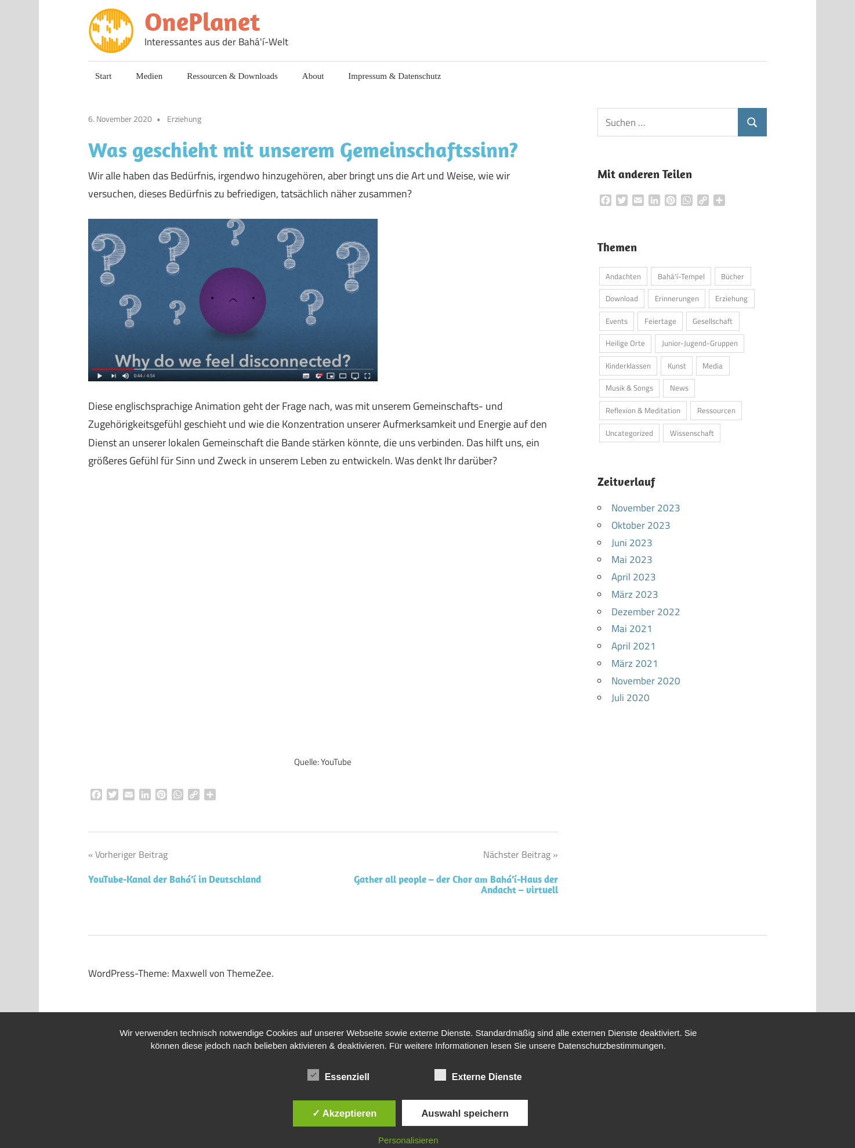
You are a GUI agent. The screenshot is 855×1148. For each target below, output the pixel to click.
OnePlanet (202, 21)
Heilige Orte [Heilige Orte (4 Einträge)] (625, 343)
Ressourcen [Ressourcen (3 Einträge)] (716, 410)
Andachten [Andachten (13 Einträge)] (623, 276)
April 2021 (633, 646)
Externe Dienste (478, 1075)
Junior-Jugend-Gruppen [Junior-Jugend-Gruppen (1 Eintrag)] (700, 343)
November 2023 (645, 507)
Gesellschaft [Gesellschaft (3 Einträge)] (713, 321)
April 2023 (633, 576)
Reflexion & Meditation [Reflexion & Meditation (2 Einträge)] (643, 410)
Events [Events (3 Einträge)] (617, 321)
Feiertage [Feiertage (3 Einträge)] (660, 321)
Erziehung (184, 119)
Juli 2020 (630, 697)
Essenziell (338, 1075)
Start (103, 76)
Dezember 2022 (645, 611)
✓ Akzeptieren (344, 1113)
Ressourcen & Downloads (232, 76)
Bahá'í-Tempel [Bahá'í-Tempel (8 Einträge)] (681, 276)
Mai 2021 (632, 628)
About (313, 76)
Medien (149, 76)
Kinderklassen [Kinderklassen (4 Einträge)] (628, 365)
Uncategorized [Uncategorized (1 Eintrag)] (629, 433)
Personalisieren (408, 1140)
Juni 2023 (632, 542)
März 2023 (634, 594)
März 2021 (634, 663)
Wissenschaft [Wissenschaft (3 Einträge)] (692, 433)
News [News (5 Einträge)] (679, 388)
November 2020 (645, 680)
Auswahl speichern (464, 1113)
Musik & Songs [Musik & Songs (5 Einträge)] (629, 388)
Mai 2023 (632, 559)
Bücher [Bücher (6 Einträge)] (732, 276)
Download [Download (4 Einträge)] (622, 298)
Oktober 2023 (641, 525)
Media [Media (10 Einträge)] (712, 365)
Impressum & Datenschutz (394, 76)
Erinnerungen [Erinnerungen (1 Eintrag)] (677, 298)
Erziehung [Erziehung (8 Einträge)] (731, 298)
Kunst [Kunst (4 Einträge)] (677, 365)
